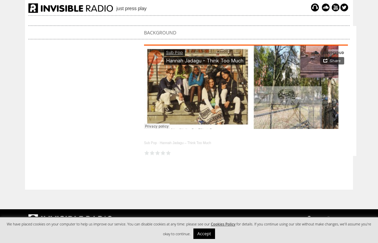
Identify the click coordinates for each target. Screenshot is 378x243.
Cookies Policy (223, 224)
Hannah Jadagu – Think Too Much (185, 143)
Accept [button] (204, 234)
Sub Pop (150, 143)
